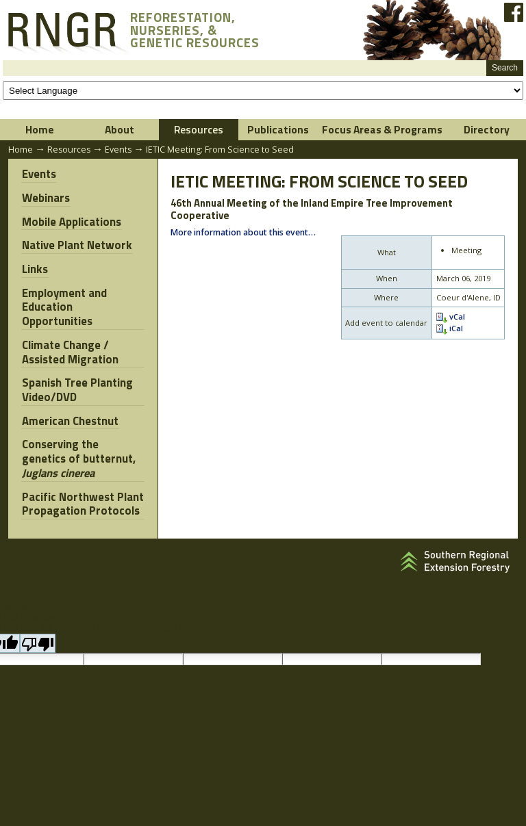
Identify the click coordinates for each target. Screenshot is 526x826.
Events (118, 149)
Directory (487, 129)
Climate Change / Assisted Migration (69, 348)
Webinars (45, 197)
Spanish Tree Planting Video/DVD (76, 386)
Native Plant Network (76, 244)
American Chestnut (69, 416)
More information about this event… (243, 233)
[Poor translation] (37, 635)
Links (34, 266)
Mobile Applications (71, 221)
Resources (198, 129)
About (119, 129)
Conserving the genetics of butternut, (83, 453)
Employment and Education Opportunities (63, 304)
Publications (278, 129)
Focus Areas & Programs (382, 129)
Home (39, 129)
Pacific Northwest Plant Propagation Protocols (82, 497)
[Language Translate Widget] (263, 90)
